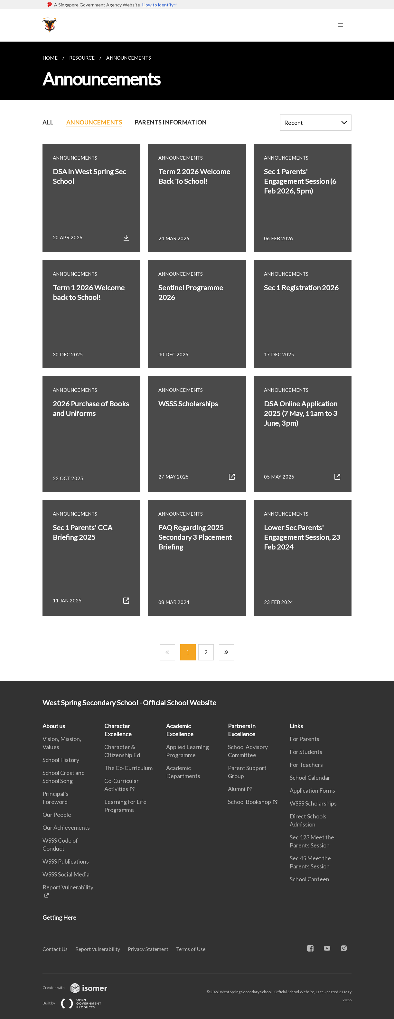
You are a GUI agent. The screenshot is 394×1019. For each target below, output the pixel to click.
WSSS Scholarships (313, 803)
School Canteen (309, 879)
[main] (197, 361)
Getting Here (59, 917)
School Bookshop (249, 801)
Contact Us (55, 949)
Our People (56, 814)
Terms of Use (190, 949)
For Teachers (306, 764)
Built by (76, 1003)
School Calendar (310, 777)
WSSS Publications (65, 861)
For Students (306, 751)
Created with (79, 987)
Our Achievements (66, 827)
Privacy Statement (148, 949)
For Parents (304, 738)
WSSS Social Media (65, 874)
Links (296, 725)
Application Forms (312, 790)
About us (53, 725)
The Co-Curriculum (128, 767)
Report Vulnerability (97, 949)
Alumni (236, 788)
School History (60, 759)
